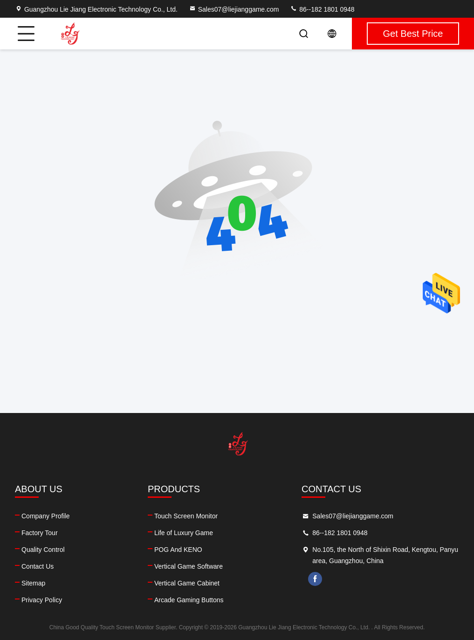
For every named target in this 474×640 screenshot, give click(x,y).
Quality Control (43, 549)
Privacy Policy (41, 600)
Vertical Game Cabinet (187, 583)
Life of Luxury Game (183, 533)
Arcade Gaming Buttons (189, 600)
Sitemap (33, 583)
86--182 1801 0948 (322, 9)
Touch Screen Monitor (186, 516)
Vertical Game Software (188, 566)
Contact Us (37, 566)
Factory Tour (39, 533)
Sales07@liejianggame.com (234, 9)
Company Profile (45, 516)
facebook (315, 579)
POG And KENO (178, 549)
